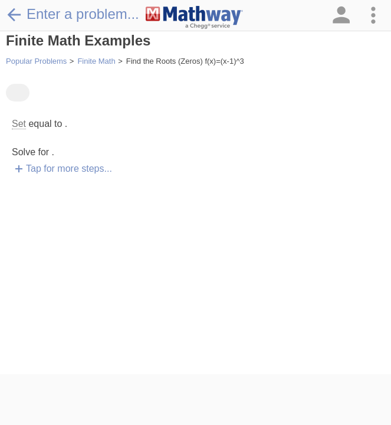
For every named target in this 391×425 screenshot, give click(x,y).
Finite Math (96, 61)
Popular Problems (36, 61)
